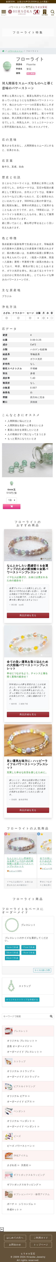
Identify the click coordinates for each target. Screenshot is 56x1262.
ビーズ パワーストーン (19, 1146)
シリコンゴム (26, 1204)
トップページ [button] (41, 1244)
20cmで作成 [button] (12, 958)
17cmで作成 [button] (29, 947)
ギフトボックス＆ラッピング (22, 1184)
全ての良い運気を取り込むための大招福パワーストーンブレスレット (27, 665)
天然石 (24, 1165)
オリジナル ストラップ (19, 1071)
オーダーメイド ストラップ (22, 1076)
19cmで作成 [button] (29, 953)
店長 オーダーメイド (18, 1046)
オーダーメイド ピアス (19, 1101)
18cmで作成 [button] (12, 953)
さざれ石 (12, 1165)
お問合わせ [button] (15, 1244)
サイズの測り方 (42, 970)
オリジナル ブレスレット (20, 1040)
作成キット (13, 1209)
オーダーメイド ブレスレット (23, 1051)
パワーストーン (15, 51)
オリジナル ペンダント (19, 1121)
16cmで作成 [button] (12, 947)
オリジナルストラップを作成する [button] (22, 999)
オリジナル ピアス (17, 1096)
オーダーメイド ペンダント (22, 1126)
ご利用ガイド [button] (41, 1237)
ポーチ (10, 1204)
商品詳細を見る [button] (28, 615)
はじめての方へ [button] (15, 1237)
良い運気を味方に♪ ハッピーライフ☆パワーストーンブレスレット (27, 764)
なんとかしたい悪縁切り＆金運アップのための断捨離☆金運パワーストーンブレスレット (27, 569)
